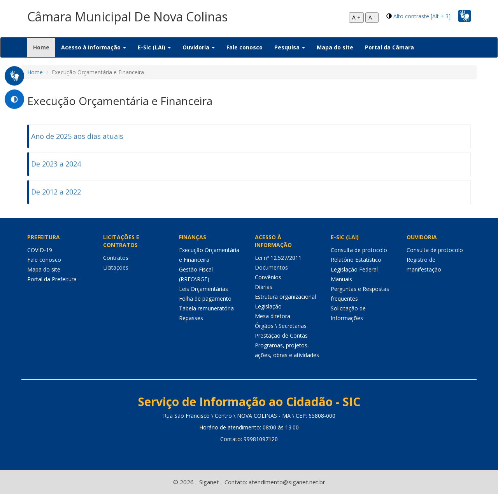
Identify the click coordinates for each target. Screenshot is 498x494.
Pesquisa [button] (289, 47)
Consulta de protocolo (359, 250)
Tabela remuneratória (206, 308)
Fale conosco (244, 47)
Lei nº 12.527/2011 (278, 257)
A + (356, 17)
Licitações (115, 267)
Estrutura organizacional (285, 296)
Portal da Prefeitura (52, 279)
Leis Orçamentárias (203, 289)
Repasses (191, 318)
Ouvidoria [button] (198, 47)
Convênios (268, 277)
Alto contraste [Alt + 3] (422, 16)
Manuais (341, 279)
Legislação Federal (354, 269)
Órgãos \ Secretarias (281, 325)
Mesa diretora (272, 316)
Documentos (271, 267)
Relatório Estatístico (356, 259)
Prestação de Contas (281, 335)
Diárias (263, 287)
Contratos (115, 257)
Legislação (268, 306)
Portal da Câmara (389, 47)
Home (44, 47)
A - (371, 17)
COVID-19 (39, 250)
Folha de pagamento (205, 298)
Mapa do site (335, 47)
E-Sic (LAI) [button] (154, 47)
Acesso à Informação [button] (93, 47)
